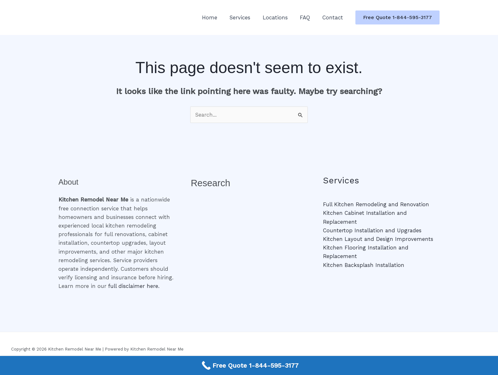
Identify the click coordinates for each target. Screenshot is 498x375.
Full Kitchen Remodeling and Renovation (376, 204)
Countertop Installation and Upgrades (373, 230)
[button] (397, 17)
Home (216, 17)
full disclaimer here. (134, 286)
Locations (278, 17)
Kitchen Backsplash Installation (364, 265)
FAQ (307, 17)
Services (244, 17)
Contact (333, 17)
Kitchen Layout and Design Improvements (378, 239)
